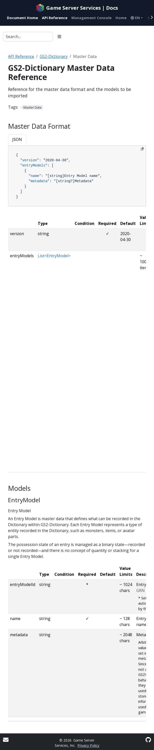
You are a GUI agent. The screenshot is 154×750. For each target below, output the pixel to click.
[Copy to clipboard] (142, 149)
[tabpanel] (77, 176)
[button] (137, 18)
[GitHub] (148, 740)
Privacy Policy (88, 745)
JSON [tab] (17, 139)
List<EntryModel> (54, 255)
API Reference (21, 56)
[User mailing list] (5, 740)
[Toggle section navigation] (59, 36)
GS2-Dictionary (54, 56)
